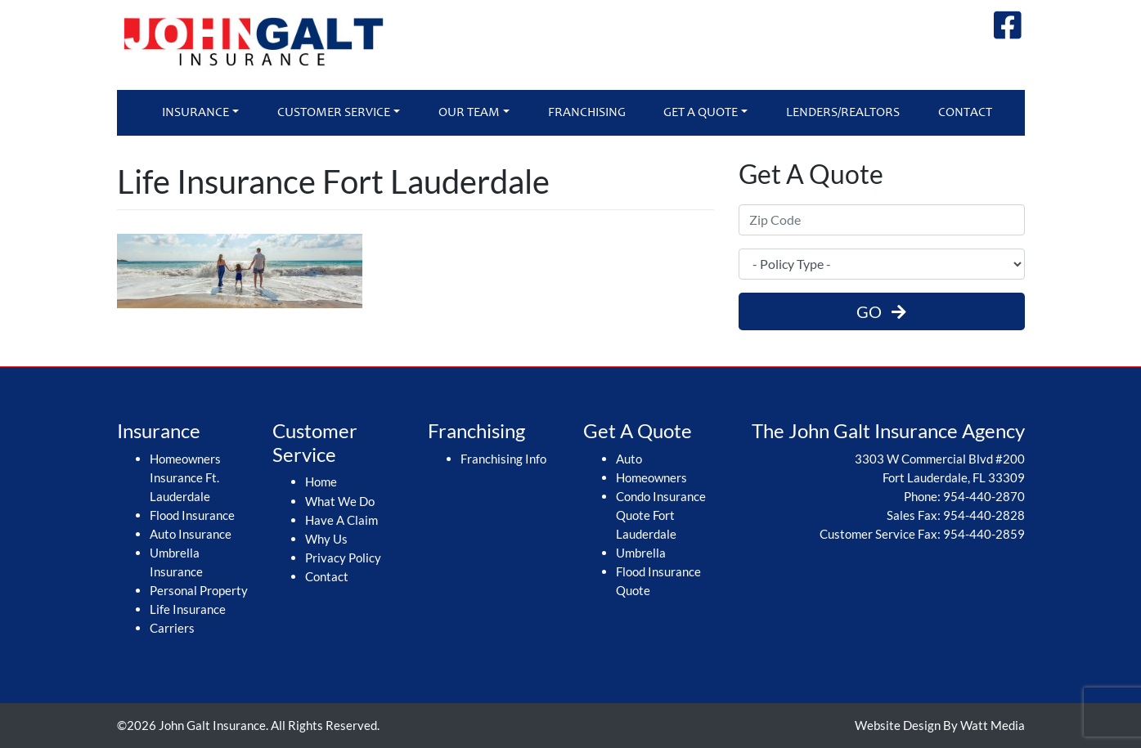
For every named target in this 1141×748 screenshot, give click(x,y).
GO (881, 311)
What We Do (340, 501)
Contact (965, 112)
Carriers (172, 627)
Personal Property (199, 590)
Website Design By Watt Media (940, 725)
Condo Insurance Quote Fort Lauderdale (661, 515)
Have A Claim (341, 520)
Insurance (195, 112)
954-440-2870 (984, 496)
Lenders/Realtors (843, 112)
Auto (629, 458)
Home (321, 481)
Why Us (326, 538)
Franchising (587, 112)
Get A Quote (700, 112)
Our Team (469, 112)
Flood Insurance (192, 515)
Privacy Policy (343, 557)
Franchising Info (503, 458)
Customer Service (333, 112)
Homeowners (651, 477)
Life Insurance (188, 609)
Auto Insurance (190, 533)
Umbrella (641, 552)
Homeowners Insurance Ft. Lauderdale (185, 477)
